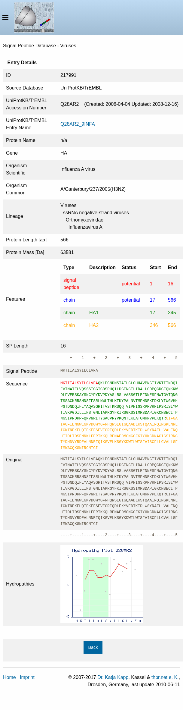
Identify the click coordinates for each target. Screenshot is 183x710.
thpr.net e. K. (165, 677)
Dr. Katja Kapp (112, 677)
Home (9, 677)
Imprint (27, 677)
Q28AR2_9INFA (77, 124)
